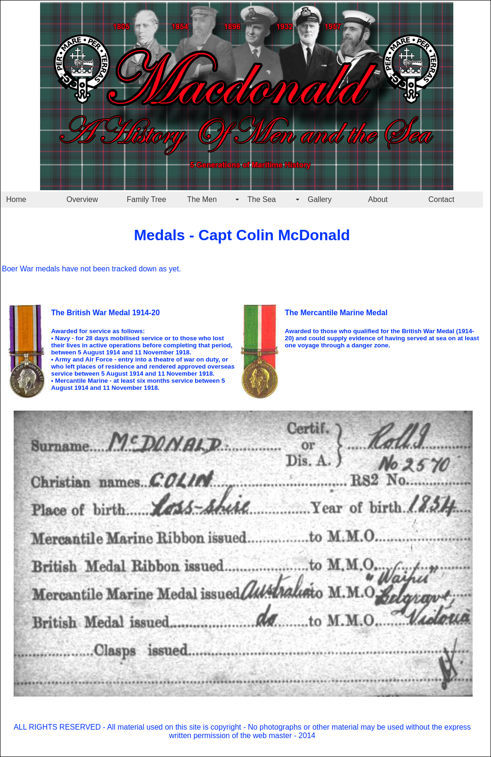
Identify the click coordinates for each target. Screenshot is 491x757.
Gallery (320, 199)
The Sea (261, 199)
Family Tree (146, 199)
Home (16, 199)
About (378, 199)
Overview (82, 199)
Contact (441, 199)
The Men (202, 199)
